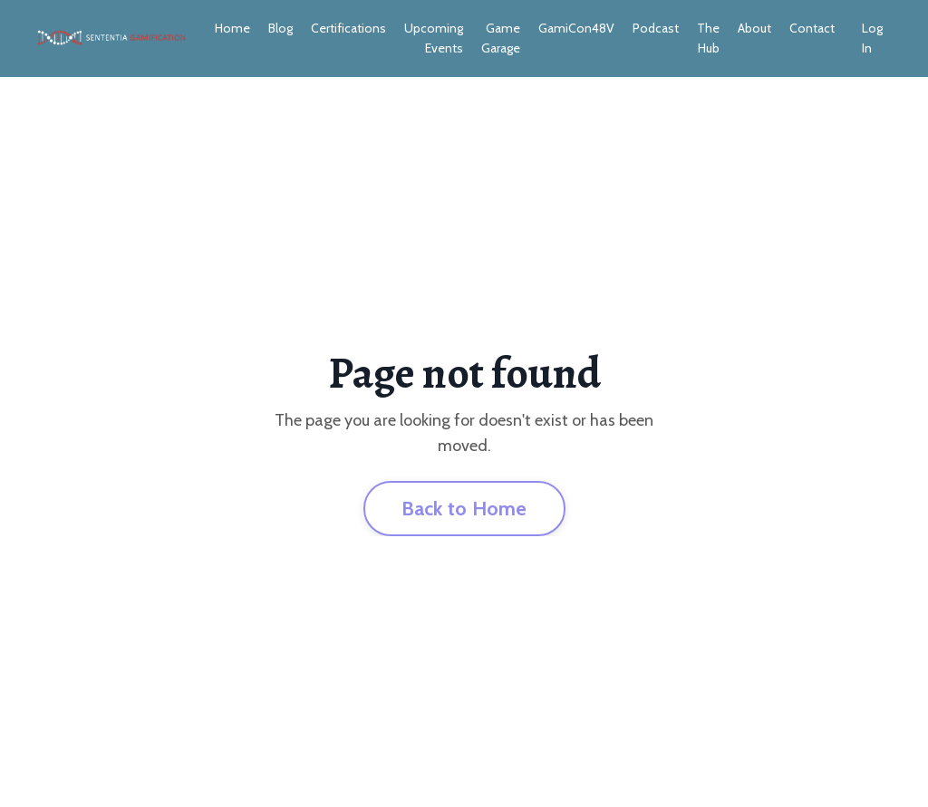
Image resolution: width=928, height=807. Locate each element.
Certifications (348, 28)
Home (232, 28)
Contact (812, 28)
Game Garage (500, 38)
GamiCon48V (576, 28)
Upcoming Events (433, 38)
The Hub (708, 38)
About (754, 28)
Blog (280, 28)
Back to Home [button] (464, 508)
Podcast (656, 28)
